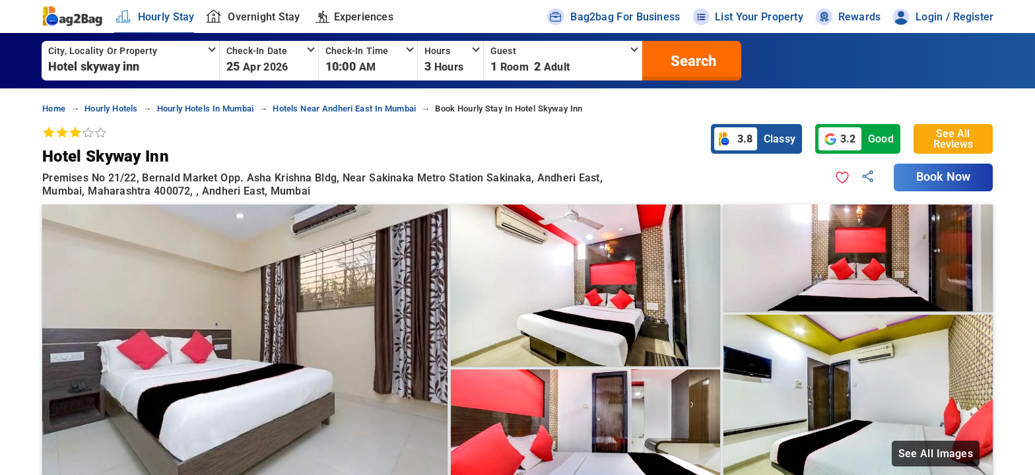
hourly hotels (110, 108)
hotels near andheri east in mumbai (344, 108)
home (53, 108)
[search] (691, 60)
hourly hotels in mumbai (205, 108)
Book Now (943, 176)
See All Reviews (953, 138)
